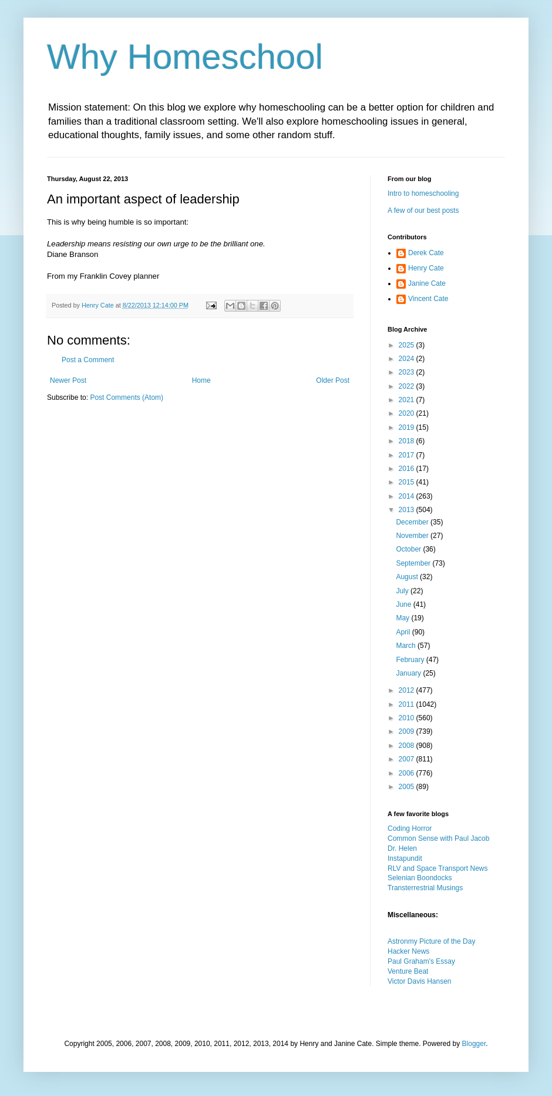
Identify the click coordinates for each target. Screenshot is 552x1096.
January (409, 673)
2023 (407, 372)
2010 (407, 718)
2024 (407, 359)
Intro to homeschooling (423, 193)
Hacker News (408, 951)
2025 (407, 345)
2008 (407, 745)
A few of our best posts (423, 210)
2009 (407, 731)
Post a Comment (88, 360)
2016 (407, 469)
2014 (407, 496)
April (404, 632)
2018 (407, 441)
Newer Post (68, 380)
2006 (407, 773)
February (411, 660)
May (403, 618)
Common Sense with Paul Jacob (438, 838)
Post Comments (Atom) (126, 397)
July (403, 591)
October (409, 549)
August (408, 577)
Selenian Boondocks (420, 878)
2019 (407, 427)
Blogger (474, 1044)
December (413, 522)
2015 (407, 482)
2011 (407, 704)
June (404, 604)
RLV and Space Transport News (438, 868)
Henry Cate (426, 268)
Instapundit (405, 858)
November (413, 536)
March (407, 645)
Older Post (332, 380)
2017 (407, 455)
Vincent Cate (428, 299)
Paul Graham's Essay (421, 961)
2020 (407, 413)
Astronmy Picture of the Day (431, 941)
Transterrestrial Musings (425, 888)
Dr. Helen (402, 848)
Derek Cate (426, 253)
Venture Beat (408, 971)
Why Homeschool (185, 56)
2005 (407, 787)
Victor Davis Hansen (420, 981)
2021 (407, 400)
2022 (407, 386)
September (414, 563)
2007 (407, 759)
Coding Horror (410, 828)
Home (201, 380)
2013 (407, 510)
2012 (407, 690)
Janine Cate (427, 283)
